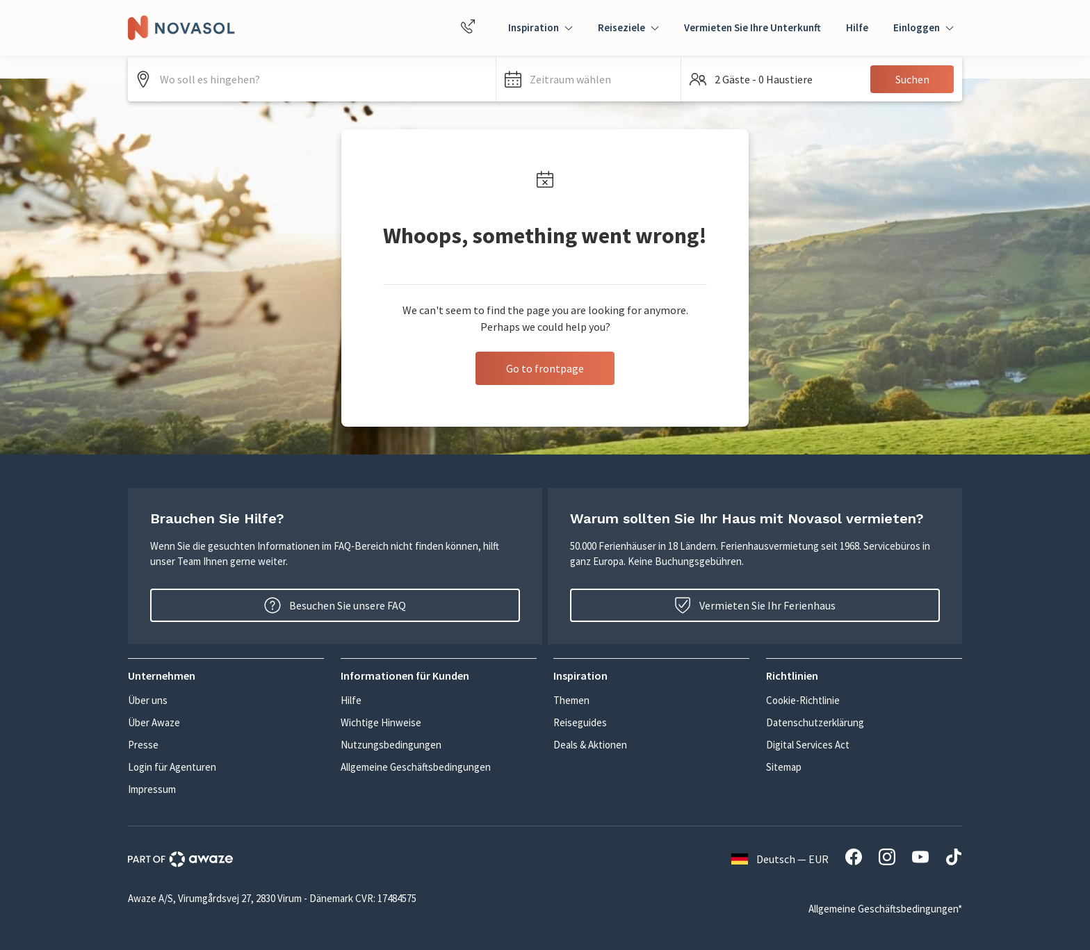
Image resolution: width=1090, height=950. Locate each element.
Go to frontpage (545, 368)
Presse (143, 744)
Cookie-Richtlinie (803, 700)
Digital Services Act (807, 744)
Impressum (152, 789)
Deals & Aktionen (590, 744)
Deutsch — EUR (780, 859)
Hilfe (857, 27)
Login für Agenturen (172, 766)
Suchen (912, 79)
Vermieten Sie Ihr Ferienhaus (755, 605)
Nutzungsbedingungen (391, 744)
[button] (588, 79)
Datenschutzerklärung (815, 722)
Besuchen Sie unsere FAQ (335, 605)
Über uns (148, 700)
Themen (571, 700)
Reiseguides (580, 722)
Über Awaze (154, 722)
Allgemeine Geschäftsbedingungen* (885, 908)
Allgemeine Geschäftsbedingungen (416, 766)
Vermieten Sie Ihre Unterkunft (752, 27)
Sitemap (784, 766)
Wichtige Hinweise (381, 722)
